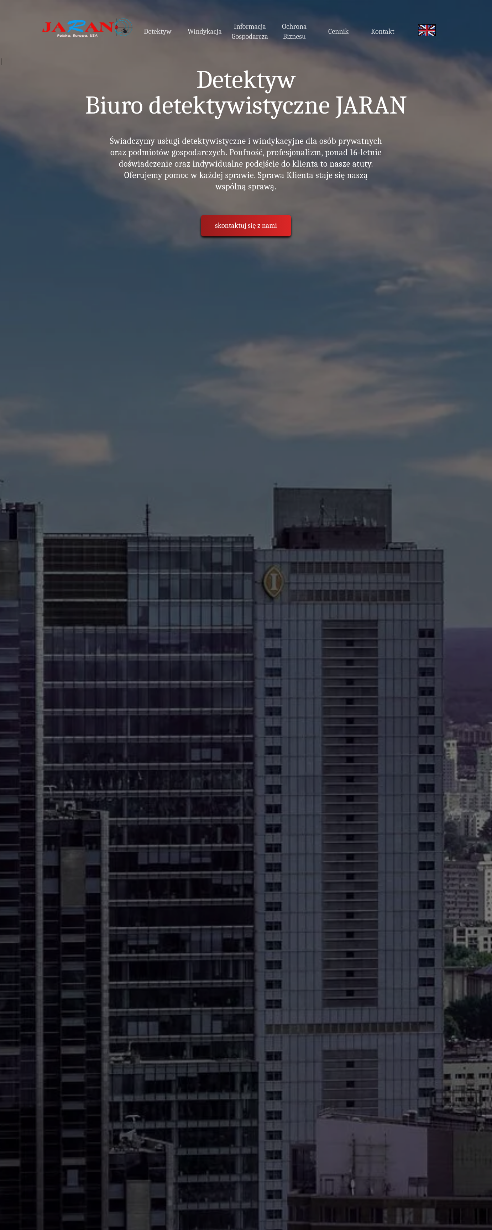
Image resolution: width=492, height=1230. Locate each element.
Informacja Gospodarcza (250, 31)
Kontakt (382, 31)
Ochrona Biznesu (294, 31)
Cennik (338, 31)
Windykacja (205, 31)
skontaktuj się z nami (246, 225)
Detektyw (158, 31)
